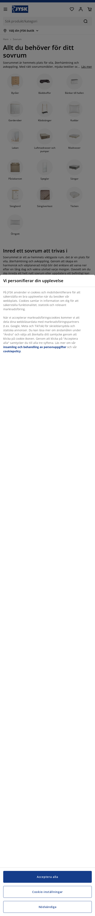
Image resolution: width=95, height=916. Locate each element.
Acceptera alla (47, 877)
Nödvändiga (48, 907)
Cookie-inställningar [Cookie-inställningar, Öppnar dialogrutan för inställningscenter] (47, 892)
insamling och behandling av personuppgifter (34, 347)
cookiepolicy (12, 351)
